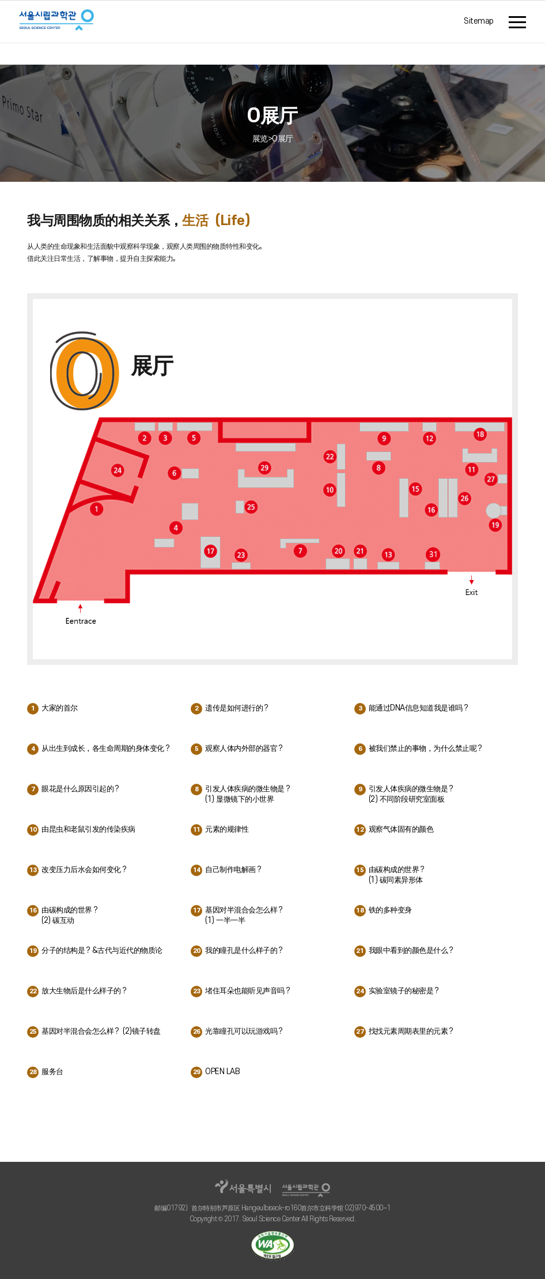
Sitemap (479, 21)
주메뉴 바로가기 (0, 3)
